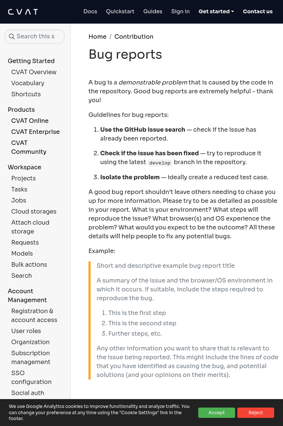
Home (97, 37)
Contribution (133, 37)
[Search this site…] (34, 37)
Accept (217, 412)
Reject (255, 412)
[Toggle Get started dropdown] (216, 12)
